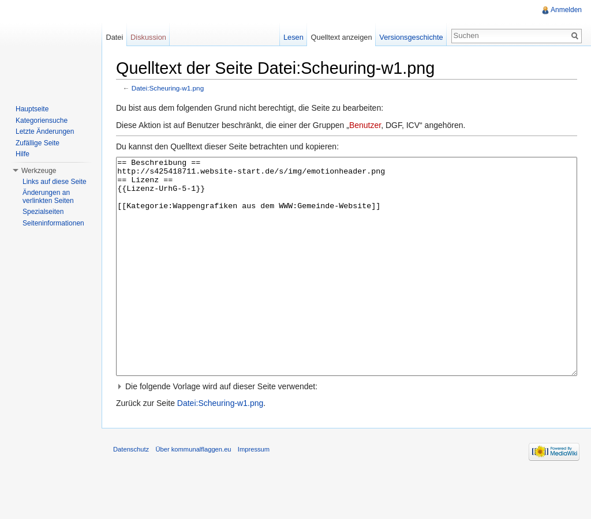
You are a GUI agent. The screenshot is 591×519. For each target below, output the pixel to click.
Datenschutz (131, 492)
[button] (346, 429)
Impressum (254, 492)
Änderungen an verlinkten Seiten (48, 197)
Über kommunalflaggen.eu (193, 492)
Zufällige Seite (37, 143)
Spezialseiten (43, 212)
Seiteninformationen (53, 223)
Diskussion (148, 37)
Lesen (293, 37)
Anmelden (566, 10)
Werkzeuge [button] (38, 171)
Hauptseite (32, 109)
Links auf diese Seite (55, 182)
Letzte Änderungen (45, 131)
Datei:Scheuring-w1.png (168, 88)
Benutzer (365, 125)
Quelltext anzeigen (341, 37)
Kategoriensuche (42, 120)
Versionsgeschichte (411, 37)
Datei (114, 37)
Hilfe (22, 154)
